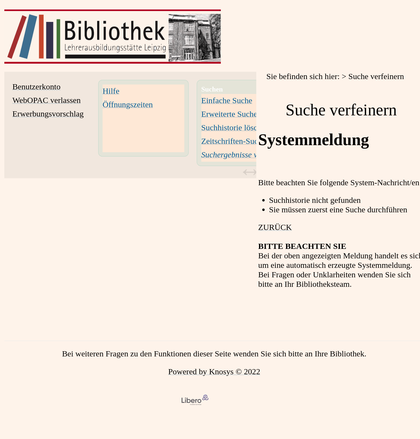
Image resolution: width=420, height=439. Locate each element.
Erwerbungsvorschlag (48, 113)
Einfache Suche (226, 100)
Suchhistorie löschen (235, 127)
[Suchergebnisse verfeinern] (244, 154)
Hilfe (111, 91)
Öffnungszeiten (128, 104)
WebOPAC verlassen (46, 100)
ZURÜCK (275, 227)
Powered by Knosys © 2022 (214, 371)
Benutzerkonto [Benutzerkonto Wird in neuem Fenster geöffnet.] (36, 86)
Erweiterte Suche (229, 114)
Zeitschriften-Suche (233, 141)
